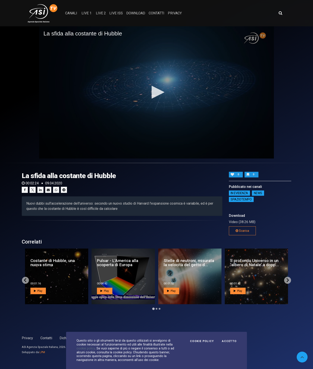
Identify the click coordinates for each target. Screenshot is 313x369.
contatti (156, 13)
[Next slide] (287, 280)
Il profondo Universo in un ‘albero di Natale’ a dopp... (254, 262)
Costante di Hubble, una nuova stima (52, 262)
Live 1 (87, 13)
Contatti (46, 338)
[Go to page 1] (153, 308)
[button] (156, 92)
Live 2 (101, 13)
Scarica (242, 230)
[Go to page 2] (156, 309)
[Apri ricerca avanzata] (280, 13)
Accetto (229, 341)
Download (135, 13)
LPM (42, 352)
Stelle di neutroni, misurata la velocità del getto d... (189, 262)
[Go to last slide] (25, 280)
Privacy (27, 338)
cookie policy (86, 348)
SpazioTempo (241, 199)
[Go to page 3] (159, 309)
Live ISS (116, 13)
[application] (156, 92)
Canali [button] (71, 13)
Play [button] (38, 290)
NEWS (258, 193)
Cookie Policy (202, 341)
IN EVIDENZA (239, 193)
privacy (175, 13)
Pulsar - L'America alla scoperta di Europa (117, 262)
